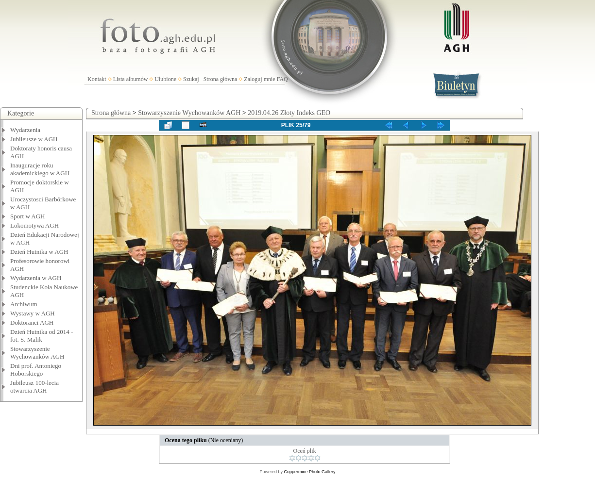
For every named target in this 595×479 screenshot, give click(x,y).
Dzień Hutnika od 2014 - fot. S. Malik (41, 335)
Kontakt (96, 79)
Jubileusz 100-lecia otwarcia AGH (34, 386)
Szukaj (191, 79)
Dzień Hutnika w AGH (39, 251)
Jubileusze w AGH (34, 139)
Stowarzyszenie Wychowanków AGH (37, 352)
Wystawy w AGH (32, 313)
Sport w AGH (27, 216)
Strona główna (221, 79)
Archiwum (23, 304)
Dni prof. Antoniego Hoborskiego (35, 369)
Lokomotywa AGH (34, 225)
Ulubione (165, 79)
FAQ (282, 79)
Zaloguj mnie (259, 79)
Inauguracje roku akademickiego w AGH (39, 169)
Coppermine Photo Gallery (309, 471)
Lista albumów (130, 79)
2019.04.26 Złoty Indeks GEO (289, 112)
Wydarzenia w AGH (35, 277)
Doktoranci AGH (31, 322)
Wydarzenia (25, 129)
